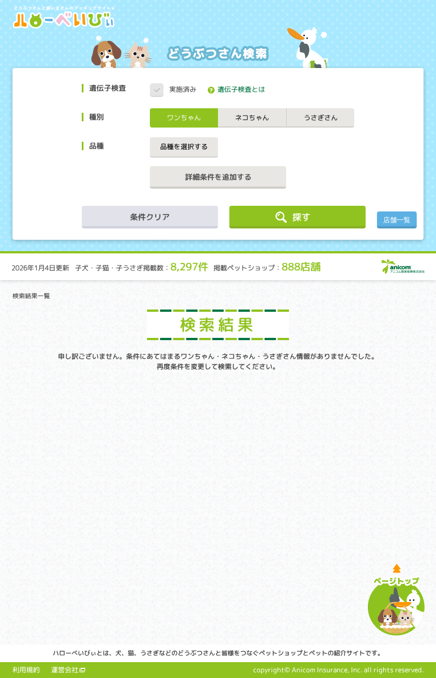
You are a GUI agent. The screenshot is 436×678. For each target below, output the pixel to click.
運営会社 (64, 670)
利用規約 (26, 670)
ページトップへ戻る (396, 599)
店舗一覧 (396, 220)
